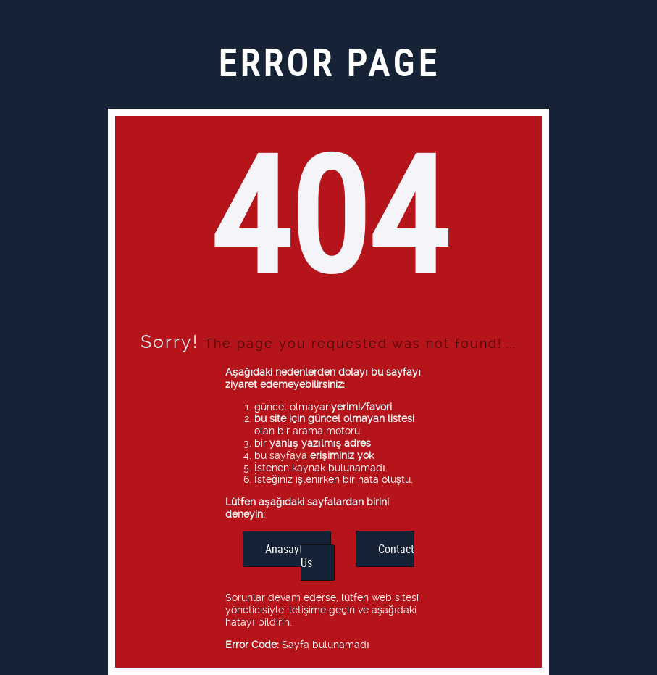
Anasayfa (287, 549)
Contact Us (357, 556)
